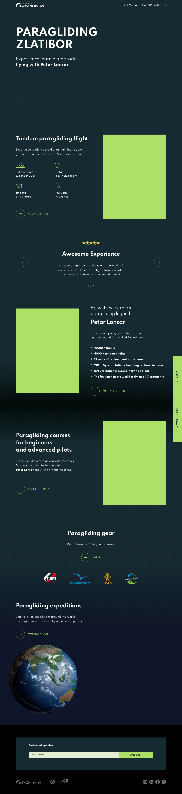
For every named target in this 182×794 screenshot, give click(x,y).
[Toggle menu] (177, 5)
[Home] (30, 5)
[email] (74, 755)
